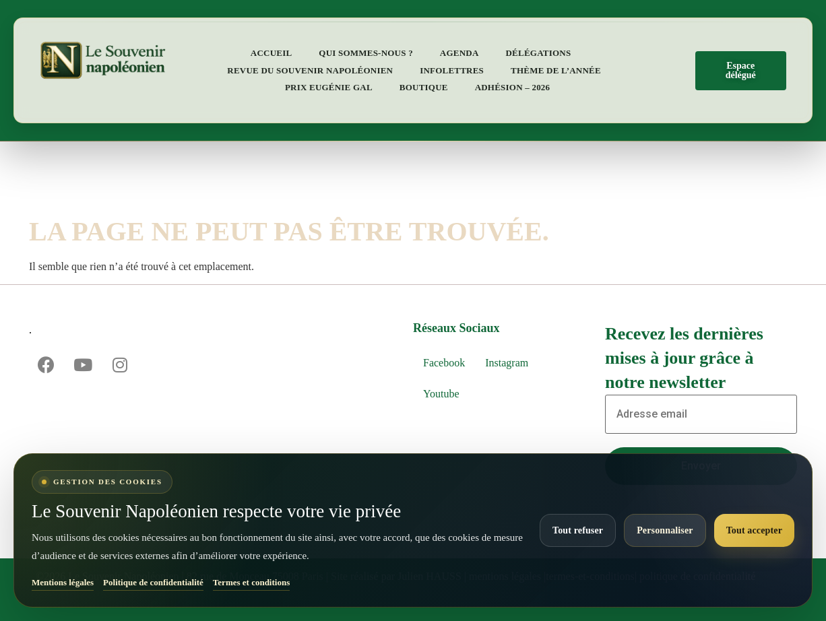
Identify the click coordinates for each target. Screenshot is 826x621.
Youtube (441, 393)
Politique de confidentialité (153, 582)
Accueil (271, 53)
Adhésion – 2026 (512, 87)
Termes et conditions (251, 582)
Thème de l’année (556, 70)
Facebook (444, 362)
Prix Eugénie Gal (329, 87)
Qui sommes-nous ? (366, 53)
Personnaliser (665, 530)
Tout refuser (577, 530)
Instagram (506, 362)
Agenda (459, 53)
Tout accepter (754, 530)
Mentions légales (63, 582)
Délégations (538, 53)
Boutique (424, 87)
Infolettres (452, 70)
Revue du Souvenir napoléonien (310, 70)
